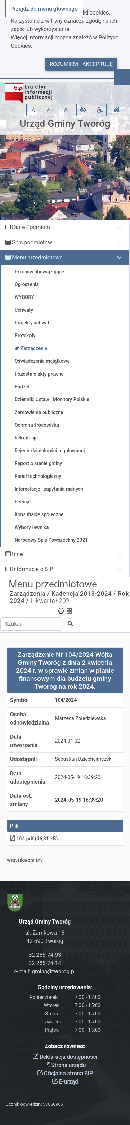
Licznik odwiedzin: (23, 1104)
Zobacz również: (65, 1046)
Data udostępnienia (27, 777)
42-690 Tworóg (44, 941)
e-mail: (45, 971)
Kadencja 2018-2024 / (83, 593)
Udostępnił (23, 759)
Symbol (19, 700)
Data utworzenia (23, 741)
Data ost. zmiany (21, 800)
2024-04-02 (67, 741)
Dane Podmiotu (31, 227)
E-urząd (65, 1081)
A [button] (33, 110)
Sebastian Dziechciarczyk (83, 759)
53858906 (53, 1104)
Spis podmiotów (32, 242)
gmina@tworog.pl (54, 971)
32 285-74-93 (45, 955)
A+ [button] (50, 110)
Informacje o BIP (32, 569)
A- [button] (66, 110)
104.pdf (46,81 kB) (34, 839)
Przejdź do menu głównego (44, 9)
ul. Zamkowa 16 (44, 932)
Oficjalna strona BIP (65, 1073)
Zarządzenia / (30, 593)
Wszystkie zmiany (25, 860)
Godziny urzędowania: (64, 987)
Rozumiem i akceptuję (81, 64)
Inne (17, 554)
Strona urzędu (65, 1065)
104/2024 (66, 700)
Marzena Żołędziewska (80, 718)
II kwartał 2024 (52, 600)
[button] (83, 110)
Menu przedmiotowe (37, 257)
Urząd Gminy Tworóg (65, 123)
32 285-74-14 (45, 963)
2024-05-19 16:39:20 (78, 778)
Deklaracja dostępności (65, 1056)
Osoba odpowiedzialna (29, 718)
